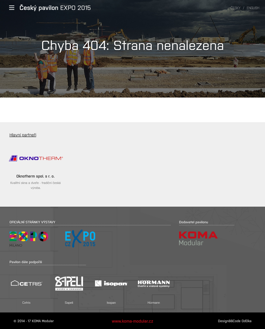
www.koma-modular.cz (132, 320)
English (253, 8)
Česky (235, 8)
